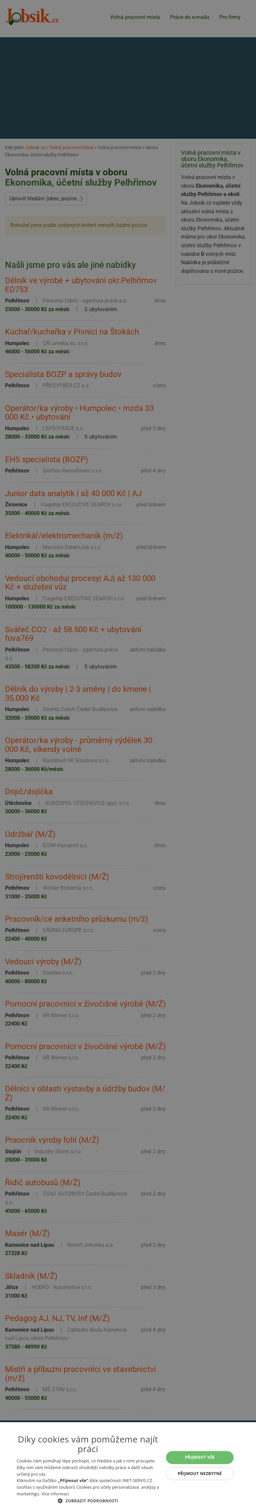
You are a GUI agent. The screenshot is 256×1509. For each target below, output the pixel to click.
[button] (88, 1500)
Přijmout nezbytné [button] (200, 1473)
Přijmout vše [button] (200, 1457)
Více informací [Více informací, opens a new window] (55, 1494)
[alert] (128, 754)
